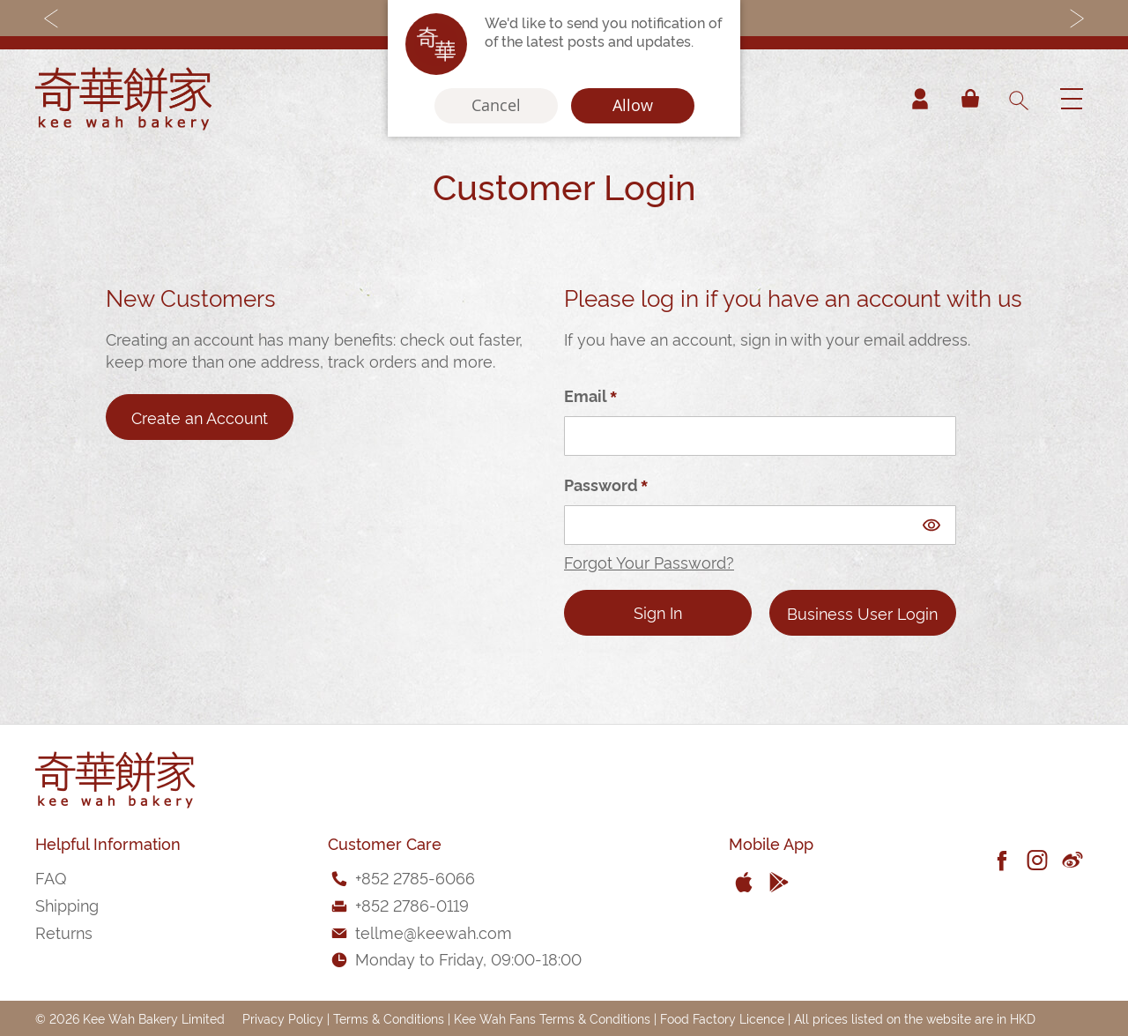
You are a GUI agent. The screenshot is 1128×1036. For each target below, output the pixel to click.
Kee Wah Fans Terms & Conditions (552, 1018)
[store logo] (123, 98)
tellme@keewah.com (433, 931)
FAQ (50, 877)
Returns (64, 931)
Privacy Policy (282, 1018)
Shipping (67, 904)
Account (920, 99)
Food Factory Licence (722, 1018)
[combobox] (1017, 99)
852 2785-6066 (418, 877)
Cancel (496, 105)
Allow (632, 105)
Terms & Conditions (388, 1018)
